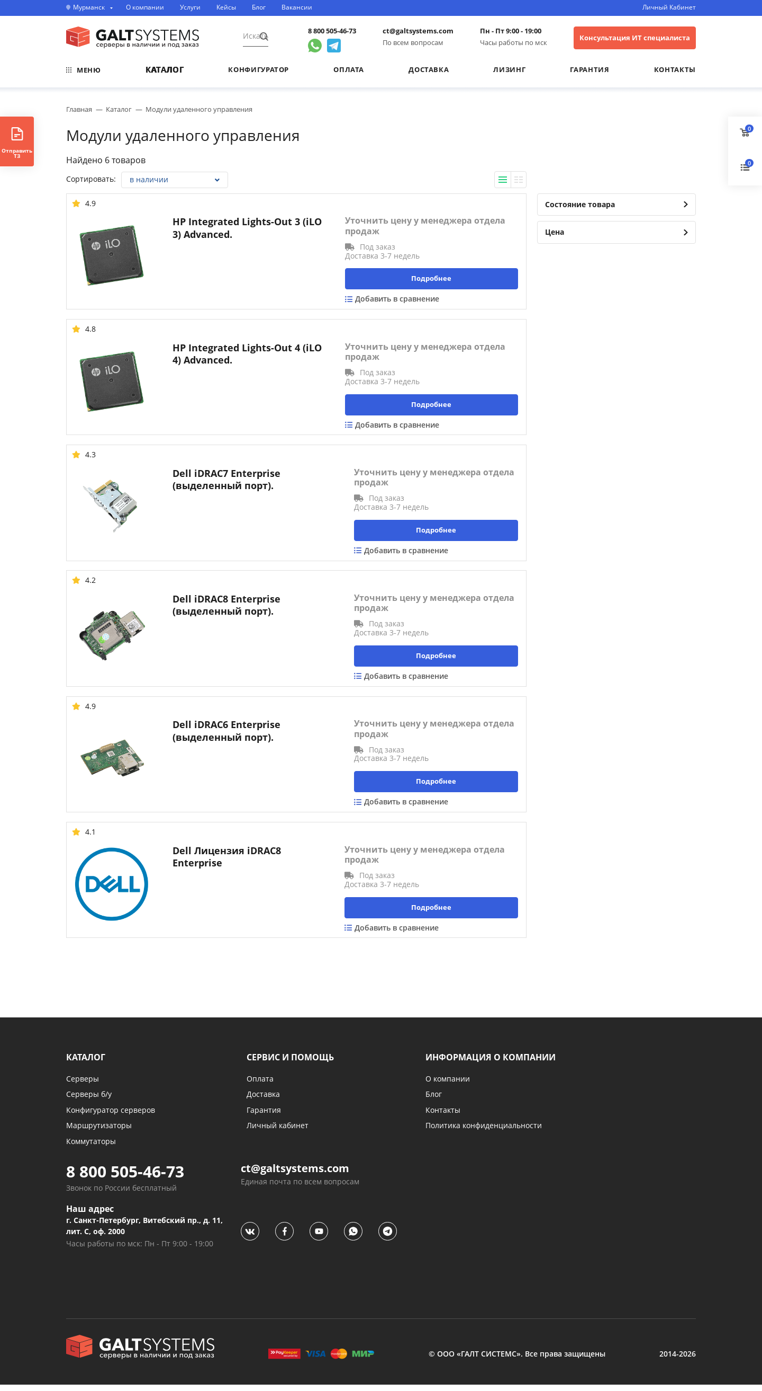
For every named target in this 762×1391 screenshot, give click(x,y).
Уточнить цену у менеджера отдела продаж (425, 226)
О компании (145, 7)
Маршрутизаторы (99, 1132)
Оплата (348, 69)
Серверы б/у (89, 1100)
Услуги (190, 7)
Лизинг (509, 69)
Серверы (82, 1084)
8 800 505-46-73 (332, 31)
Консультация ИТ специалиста (634, 37)
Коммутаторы (91, 1147)
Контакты (675, 69)
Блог (259, 7)
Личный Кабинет (669, 7)
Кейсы (226, 7)
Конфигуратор (258, 69)
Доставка (429, 69)
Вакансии (297, 7)
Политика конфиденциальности (483, 1132)
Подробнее (431, 278)
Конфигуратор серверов (110, 1116)
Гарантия (589, 69)
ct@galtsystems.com (418, 31)
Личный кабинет (278, 1132)
